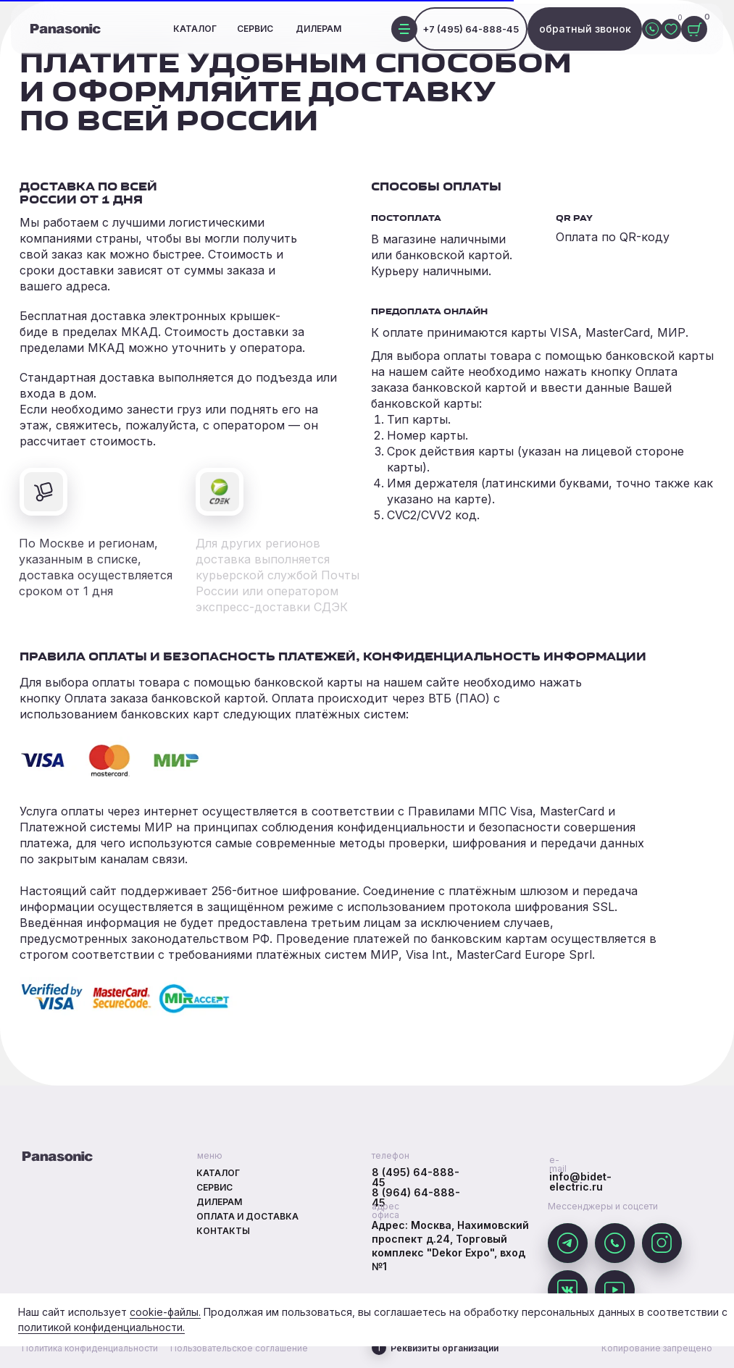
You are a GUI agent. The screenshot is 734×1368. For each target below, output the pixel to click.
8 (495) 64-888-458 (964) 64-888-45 (416, 1187)
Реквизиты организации (445, 1348)
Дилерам (318, 28)
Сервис (255, 28)
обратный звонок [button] (585, 28)
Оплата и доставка (247, 1216)
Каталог (195, 28)
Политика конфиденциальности (90, 1348)
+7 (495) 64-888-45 (470, 29)
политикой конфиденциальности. (101, 1327)
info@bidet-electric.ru (580, 1181)
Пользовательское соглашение (239, 1348)
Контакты (223, 1230)
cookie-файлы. (165, 1312)
